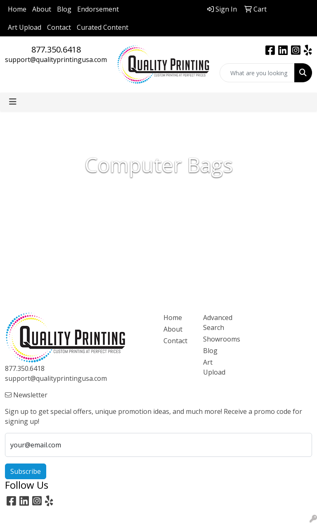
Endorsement (98, 9)
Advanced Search (217, 322)
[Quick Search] (257, 72)
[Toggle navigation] (12, 102)
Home (17, 9)
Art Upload (24, 27)
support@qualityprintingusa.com (56, 59)
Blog (64, 9)
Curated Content (102, 27)
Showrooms (218, 339)
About (41, 9)
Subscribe (25, 471)
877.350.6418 (56, 49)
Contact (59, 27)
